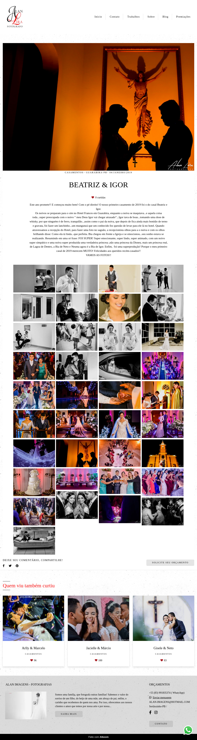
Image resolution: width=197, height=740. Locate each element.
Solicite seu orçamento (170, 562)
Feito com (98, 737)
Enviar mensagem (162, 697)
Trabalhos (133, 16)
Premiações (183, 16)
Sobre (151, 16)
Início (98, 16)
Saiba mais (69, 714)
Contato (115, 16)
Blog (165, 16)
